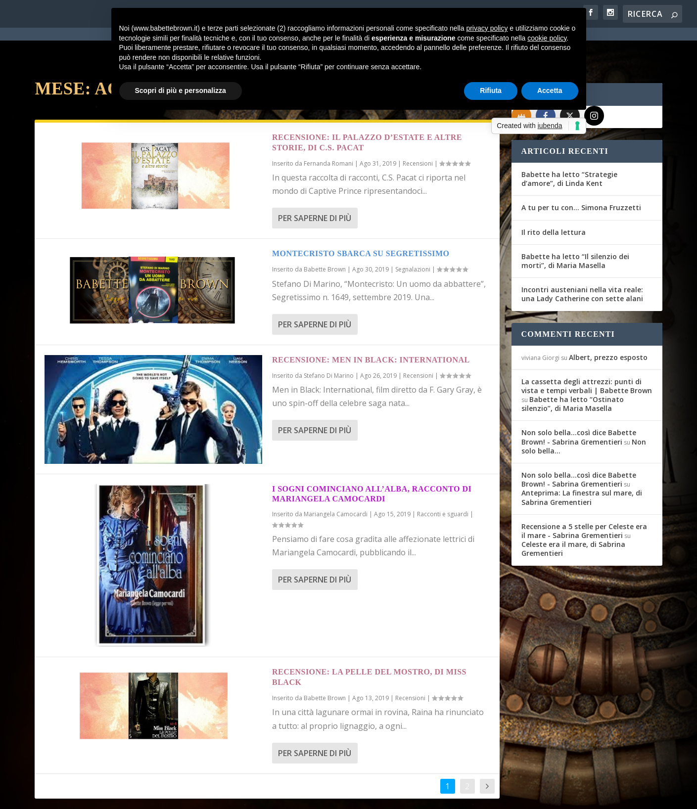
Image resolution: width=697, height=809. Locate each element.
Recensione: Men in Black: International (371, 324)
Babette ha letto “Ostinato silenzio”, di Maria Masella (572, 368)
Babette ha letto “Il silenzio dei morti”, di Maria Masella (575, 225)
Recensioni (418, 128)
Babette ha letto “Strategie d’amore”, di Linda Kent (569, 143)
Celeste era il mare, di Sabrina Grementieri (573, 513)
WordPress (208, 795)
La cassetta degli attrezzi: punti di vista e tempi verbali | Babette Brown (586, 350)
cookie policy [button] (546, 38)
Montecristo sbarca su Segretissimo (361, 218)
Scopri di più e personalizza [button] (180, 90)
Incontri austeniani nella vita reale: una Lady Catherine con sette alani (582, 258)
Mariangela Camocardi (336, 478)
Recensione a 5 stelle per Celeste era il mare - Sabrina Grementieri (584, 495)
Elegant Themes (108, 795)
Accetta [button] (549, 90)
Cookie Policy (308, 796)
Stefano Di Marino (329, 340)
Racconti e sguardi (442, 478)
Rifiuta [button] (491, 90)
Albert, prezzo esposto (608, 321)
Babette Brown (325, 233)
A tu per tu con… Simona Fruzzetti (581, 172)
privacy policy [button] (487, 28)
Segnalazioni (412, 233)
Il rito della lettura (553, 196)
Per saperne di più (314, 182)
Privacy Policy (256, 796)
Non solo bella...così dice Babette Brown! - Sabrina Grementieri (578, 401)
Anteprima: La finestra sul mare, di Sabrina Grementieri (581, 461)
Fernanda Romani (328, 128)
